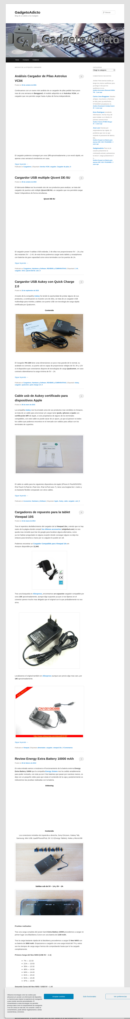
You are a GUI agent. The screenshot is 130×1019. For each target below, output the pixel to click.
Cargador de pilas (63, 167)
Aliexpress (37, 594)
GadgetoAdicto (27, 12)
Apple (56, 501)
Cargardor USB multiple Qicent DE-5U (42, 177)
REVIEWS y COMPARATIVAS (56, 268)
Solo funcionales (89, 996)
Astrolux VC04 (44, 167)
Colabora (36, 60)
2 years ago (98, 108)
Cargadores (27, 167)
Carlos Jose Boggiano (101, 96)
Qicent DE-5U (30, 271)
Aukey (37, 296)
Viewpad (26, 748)
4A (77, 268)
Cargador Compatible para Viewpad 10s (50, 544)
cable (66, 501)
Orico (23, 271)
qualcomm (25, 385)
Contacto (26, 60)
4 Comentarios (81, 513)
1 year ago (99, 92)
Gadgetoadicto (98, 148)
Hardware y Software (39, 268)
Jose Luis (96, 128)
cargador (53, 167)
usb (37, 271)
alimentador (42, 748)
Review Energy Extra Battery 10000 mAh (44, 758)
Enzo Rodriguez (99, 112)
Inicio (17, 60)
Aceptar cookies (58, 996)
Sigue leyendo (21, 164)
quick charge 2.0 (35, 385)
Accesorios (27, 501)
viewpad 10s (57, 748)
